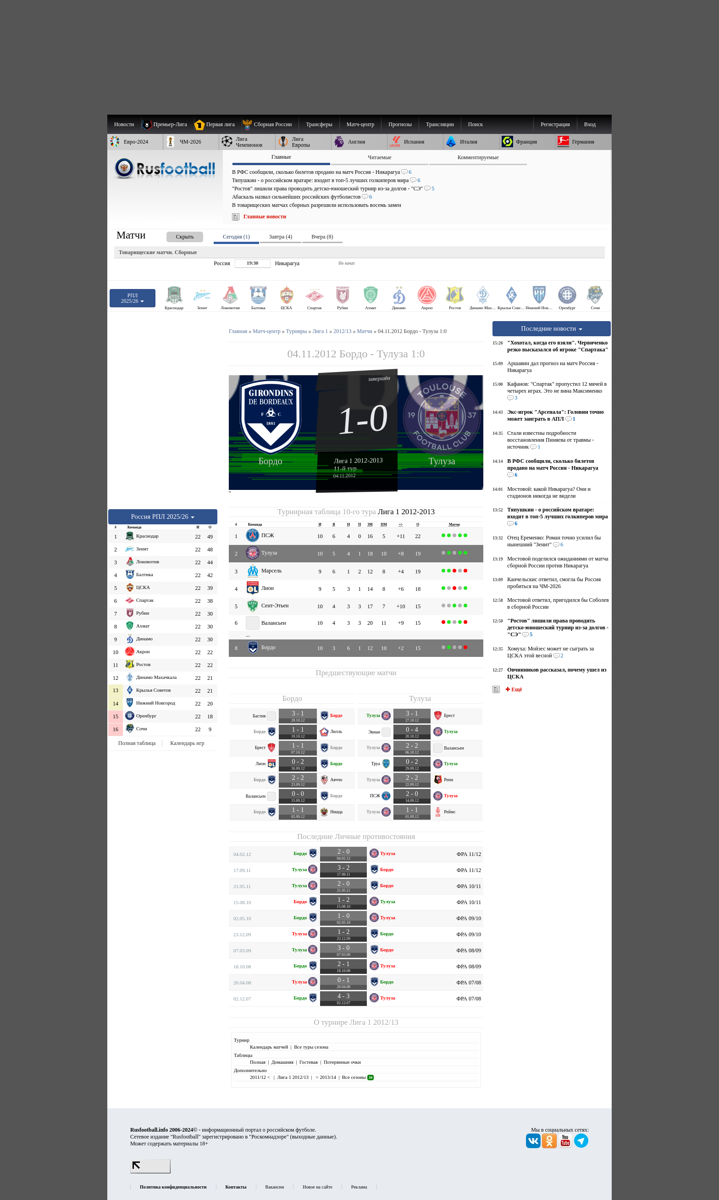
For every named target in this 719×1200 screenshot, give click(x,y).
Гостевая (308, 1062)
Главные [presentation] (281, 157)
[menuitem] (270, 124)
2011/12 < (260, 1077)
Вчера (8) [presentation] (322, 236)
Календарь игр (187, 743)
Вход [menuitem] (590, 124)
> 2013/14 (325, 1077)
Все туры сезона (311, 1047)
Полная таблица (136, 743)
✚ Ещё (513, 689)
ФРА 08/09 (469, 950)
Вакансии (274, 1186)
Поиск (475, 124)
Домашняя (282, 1062)
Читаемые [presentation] (379, 157)
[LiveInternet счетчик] (150, 1171)
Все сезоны (358, 1077)
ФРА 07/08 (469, 982)
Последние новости (551, 328)
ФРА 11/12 (469, 854)
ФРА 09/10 (469, 918)
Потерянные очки (342, 1062)
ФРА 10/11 (469, 886)
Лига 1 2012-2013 (358, 460)
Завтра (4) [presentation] (280, 236)
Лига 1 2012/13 (373, 1022)
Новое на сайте (317, 1186)
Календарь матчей (269, 1047)
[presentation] (175, 235)
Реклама (359, 1186)
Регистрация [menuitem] (555, 124)
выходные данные (313, 1136)
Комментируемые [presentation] (478, 157)
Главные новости (264, 216)
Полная (257, 1062)
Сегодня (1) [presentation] (236, 236)
